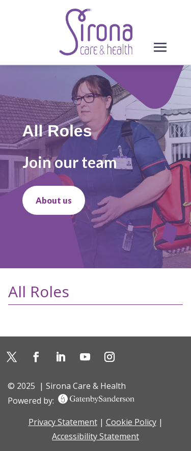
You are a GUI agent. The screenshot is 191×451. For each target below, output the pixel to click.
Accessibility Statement (95, 436)
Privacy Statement (63, 422)
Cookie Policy (131, 422)
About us (54, 200)
